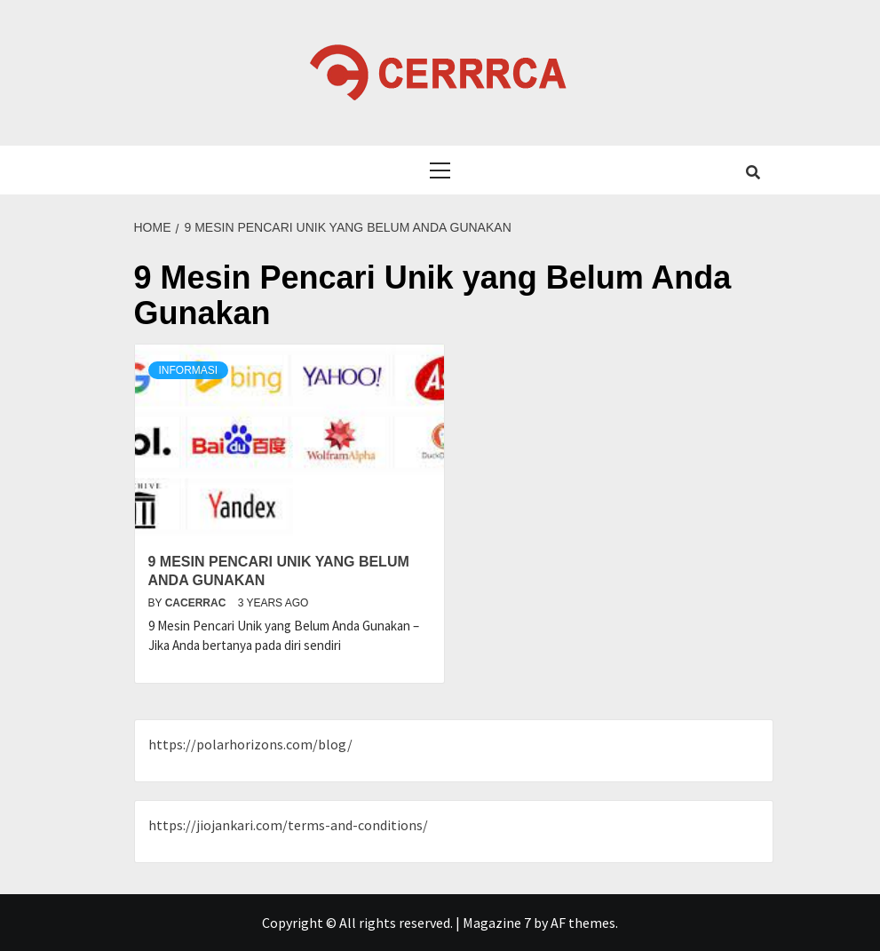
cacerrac (197, 603)
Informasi (188, 370)
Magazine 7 (497, 922)
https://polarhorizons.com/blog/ (250, 744)
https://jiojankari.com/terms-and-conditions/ (288, 825)
